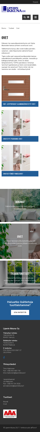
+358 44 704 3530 (13, 384)
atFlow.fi (34, 428)
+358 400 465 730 (13, 371)
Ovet (5, 404)
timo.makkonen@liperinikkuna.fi (14, 373)
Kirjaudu (35, 2)
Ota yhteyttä (20, 312)
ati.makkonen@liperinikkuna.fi (13, 386)
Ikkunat (5, 402)
